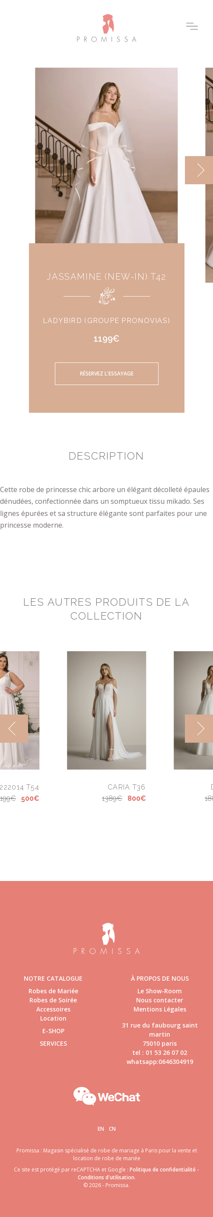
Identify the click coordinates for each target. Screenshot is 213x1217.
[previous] (14, 729)
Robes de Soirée (53, 1000)
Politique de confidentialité (163, 1169)
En (101, 1128)
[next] (199, 170)
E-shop (53, 1031)
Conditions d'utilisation (106, 1177)
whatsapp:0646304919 (160, 1061)
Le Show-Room (159, 991)
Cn (112, 1128)
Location (53, 1018)
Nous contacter (159, 1000)
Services (53, 1043)
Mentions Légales (160, 1009)
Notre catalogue (53, 978)
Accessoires (53, 1009)
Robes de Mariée (53, 991)
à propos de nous (160, 978)
